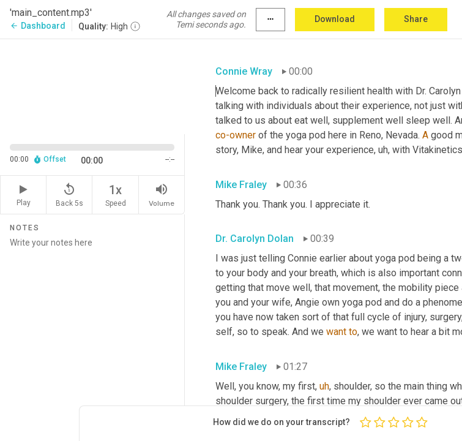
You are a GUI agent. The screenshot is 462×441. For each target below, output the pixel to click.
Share (416, 19)
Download (335, 19)
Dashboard (37, 26)
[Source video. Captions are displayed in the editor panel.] (92, 85)
